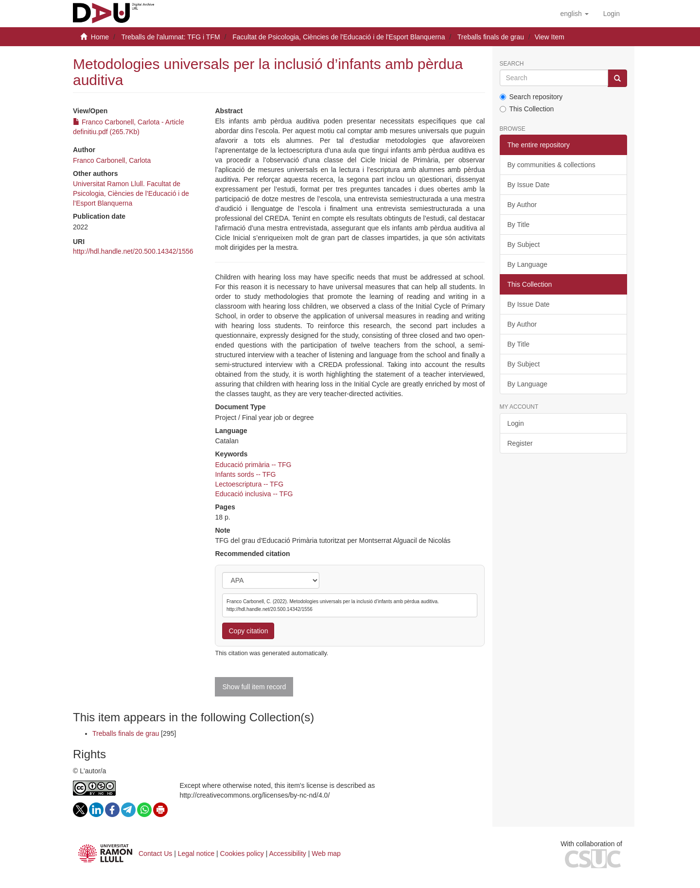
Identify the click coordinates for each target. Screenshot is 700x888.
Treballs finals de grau (490, 37)
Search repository (531, 97)
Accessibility (287, 853)
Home (100, 37)
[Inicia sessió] (611, 13)
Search (512, 64)
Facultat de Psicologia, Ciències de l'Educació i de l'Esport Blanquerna (338, 37)
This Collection (527, 109)
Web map (326, 853)
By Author (522, 205)
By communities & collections (551, 165)
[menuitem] (611, 13)
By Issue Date (529, 185)
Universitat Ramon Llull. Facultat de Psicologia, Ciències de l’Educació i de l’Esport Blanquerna (131, 193)
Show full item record (254, 687)
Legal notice (196, 853)
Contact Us (155, 853)
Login (516, 423)
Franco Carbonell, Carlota (112, 160)
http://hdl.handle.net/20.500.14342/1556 (133, 251)
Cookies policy (242, 853)
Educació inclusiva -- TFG (254, 494)
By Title (519, 224)
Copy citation (248, 631)
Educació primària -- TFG (253, 465)
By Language (528, 264)
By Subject (524, 244)
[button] (574, 13)
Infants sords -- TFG (245, 474)
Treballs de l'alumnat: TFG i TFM (170, 37)
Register (520, 443)
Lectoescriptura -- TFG (249, 484)
